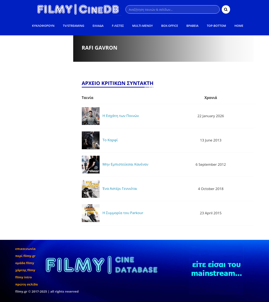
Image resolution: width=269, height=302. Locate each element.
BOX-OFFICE (169, 26)
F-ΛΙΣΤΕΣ (118, 26)
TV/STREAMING (73, 26)
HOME (238, 26)
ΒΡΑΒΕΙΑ (192, 26)
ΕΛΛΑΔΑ (98, 26)
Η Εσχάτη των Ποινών (120, 115)
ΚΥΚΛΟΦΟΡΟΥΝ (43, 26)
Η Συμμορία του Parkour (122, 212)
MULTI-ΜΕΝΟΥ (142, 26)
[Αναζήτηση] (173, 9)
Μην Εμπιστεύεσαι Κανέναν (125, 164)
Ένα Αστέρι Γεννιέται (119, 188)
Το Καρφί (110, 140)
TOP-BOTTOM (216, 26)
